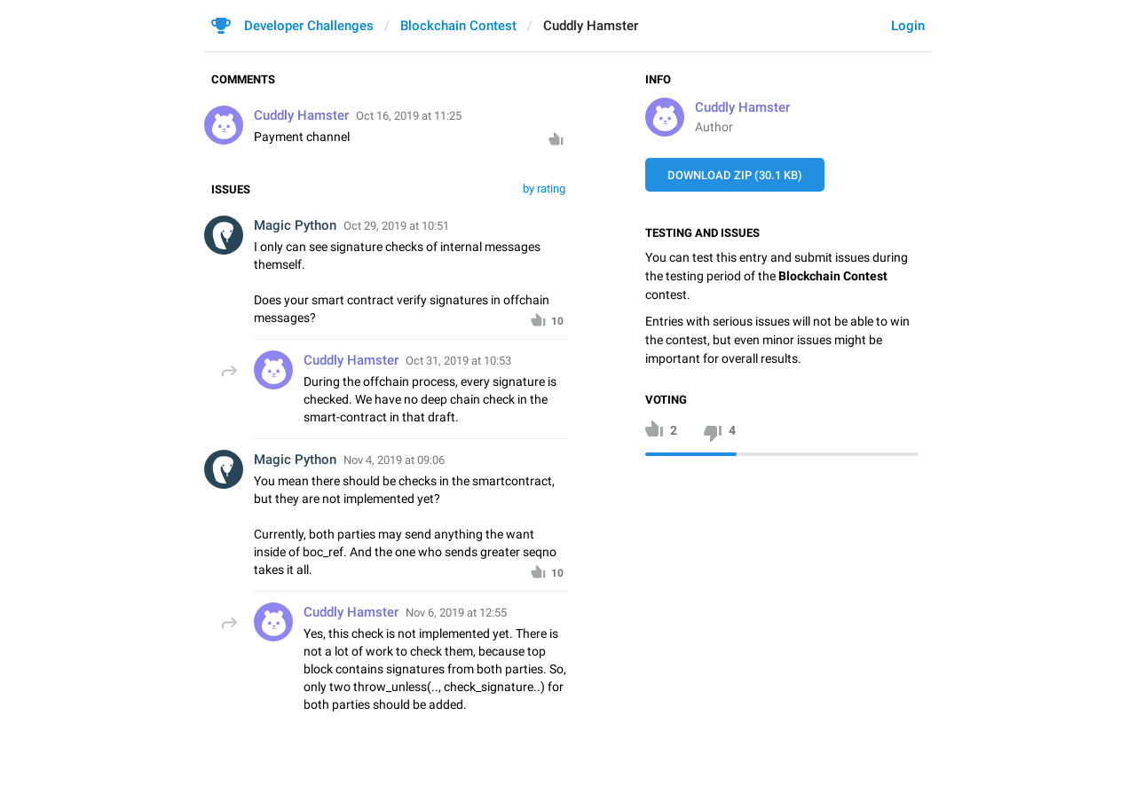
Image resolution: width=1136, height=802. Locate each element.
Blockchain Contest (458, 26)
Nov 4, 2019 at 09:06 (394, 460)
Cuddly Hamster (742, 107)
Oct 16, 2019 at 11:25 (409, 115)
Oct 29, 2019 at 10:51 (396, 225)
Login (908, 26)
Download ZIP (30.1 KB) (734, 175)
